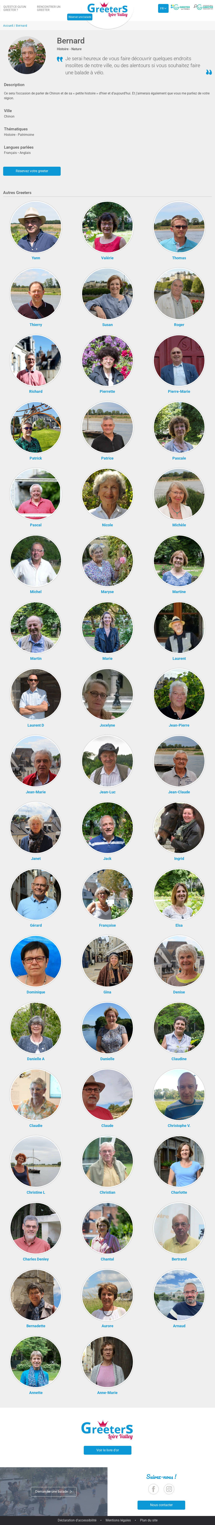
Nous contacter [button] (161, 1505)
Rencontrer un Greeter (48, 8)
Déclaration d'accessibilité (77, 1520)
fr (162, 8)
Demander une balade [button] (53, 1492)
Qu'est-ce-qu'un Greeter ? (14, 8)
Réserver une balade (79, 17)
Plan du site (148, 1520)
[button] (194, 9)
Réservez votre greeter (32, 171)
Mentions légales (118, 1520)
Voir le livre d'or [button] (107, 1450)
